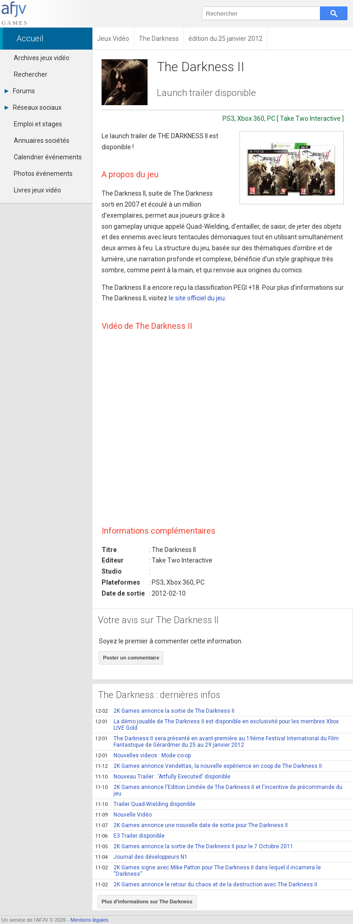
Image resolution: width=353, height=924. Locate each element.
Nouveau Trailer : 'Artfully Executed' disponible (162, 776)
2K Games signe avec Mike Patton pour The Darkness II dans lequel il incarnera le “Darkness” (208, 870)
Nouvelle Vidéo (123, 814)
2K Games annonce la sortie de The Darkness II (164, 711)
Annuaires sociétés (41, 140)
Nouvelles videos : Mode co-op (143, 755)
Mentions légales (89, 920)
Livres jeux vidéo (37, 190)
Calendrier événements (48, 157)
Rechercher (30, 74)
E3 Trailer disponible (130, 836)
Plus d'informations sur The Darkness (147, 901)
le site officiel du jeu (197, 298)
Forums (20, 91)
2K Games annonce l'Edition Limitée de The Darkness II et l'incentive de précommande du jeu (218, 790)
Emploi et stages (38, 124)
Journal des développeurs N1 (141, 857)
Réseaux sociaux (33, 107)
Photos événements (43, 173)
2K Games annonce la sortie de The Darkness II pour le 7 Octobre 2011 (194, 846)
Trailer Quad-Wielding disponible (145, 804)
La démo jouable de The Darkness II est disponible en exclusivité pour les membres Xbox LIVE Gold (217, 724)
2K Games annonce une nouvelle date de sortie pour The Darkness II (191, 825)
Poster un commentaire (131, 657)
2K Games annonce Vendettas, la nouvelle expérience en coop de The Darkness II (208, 766)
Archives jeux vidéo (41, 58)
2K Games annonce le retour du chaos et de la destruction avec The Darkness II (206, 884)
